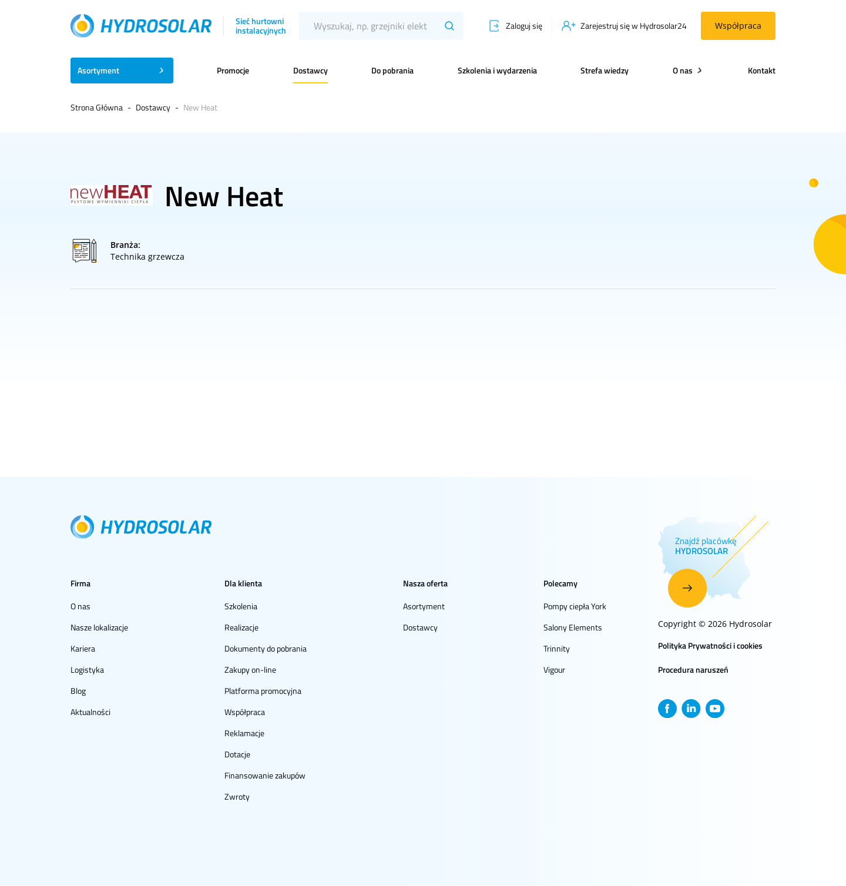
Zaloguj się (524, 25)
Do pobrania (392, 70)
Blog (78, 690)
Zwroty (237, 796)
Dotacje (237, 754)
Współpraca (738, 25)
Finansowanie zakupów (265, 775)
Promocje (233, 70)
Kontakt (762, 70)
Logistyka (87, 669)
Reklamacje (244, 733)
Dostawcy (310, 70)
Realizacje (241, 627)
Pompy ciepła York (574, 606)
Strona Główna (96, 107)
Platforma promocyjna (262, 690)
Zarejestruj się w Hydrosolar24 (633, 25)
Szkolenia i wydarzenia (497, 70)
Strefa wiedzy (604, 70)
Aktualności (90, 712)
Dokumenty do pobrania (265, 648)
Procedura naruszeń (693, 669)
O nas (80, 606)
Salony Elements (572, 627)
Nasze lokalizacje (99, 627)
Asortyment (424, 606)
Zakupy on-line (250, 669)
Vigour (554, 669)
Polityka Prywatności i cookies (710, 645)
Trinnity (556, 648)
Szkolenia (240, 606)
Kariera (82, 648)
